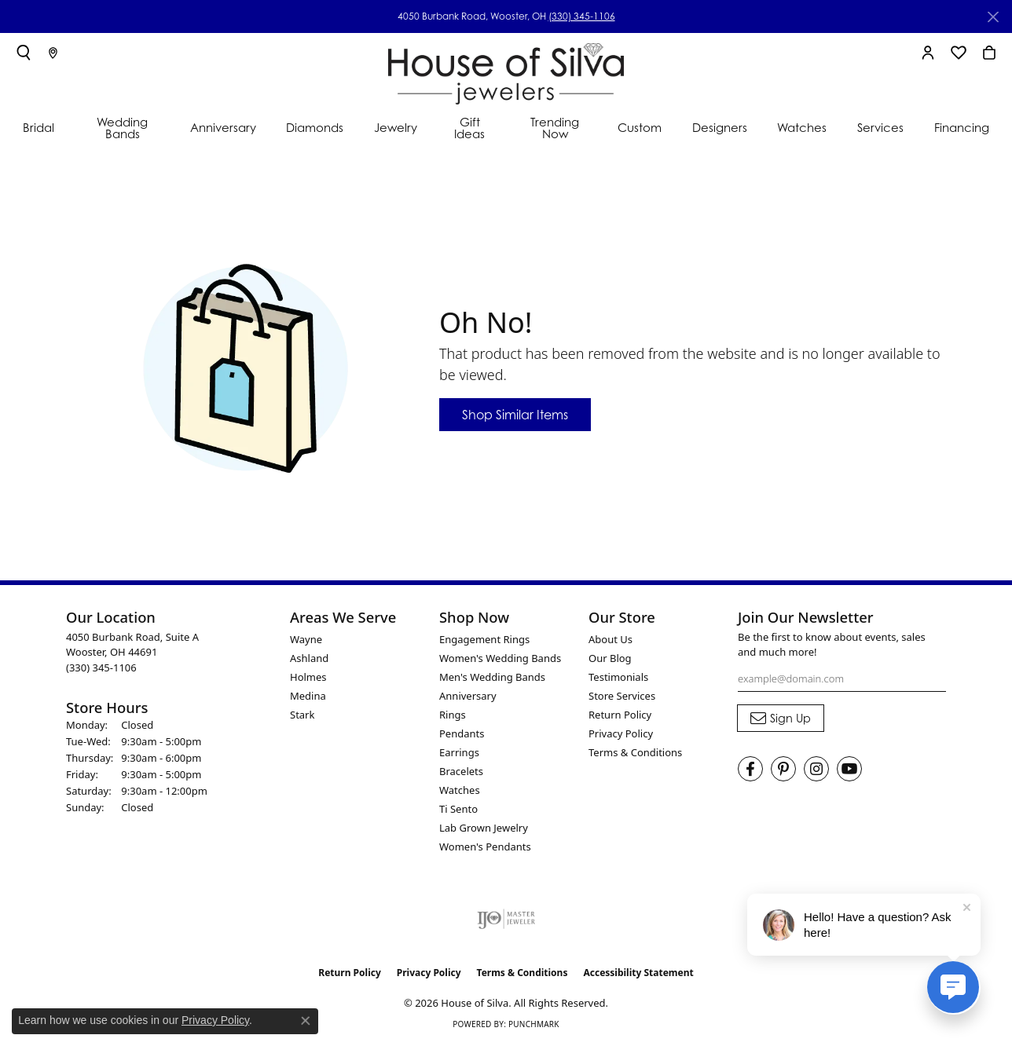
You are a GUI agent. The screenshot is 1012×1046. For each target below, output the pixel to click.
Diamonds (314, 127)
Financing (961, 127)
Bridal (38, 127)
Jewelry (395, 127)
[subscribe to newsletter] (780, 718)
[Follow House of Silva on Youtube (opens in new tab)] (849, 768)
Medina (308, 696)
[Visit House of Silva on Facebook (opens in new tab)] (750, 768)
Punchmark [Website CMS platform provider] (533, 1024)
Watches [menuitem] (459, 790)
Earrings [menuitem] (459, 752)
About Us (610, 639)
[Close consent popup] (305, 1021)
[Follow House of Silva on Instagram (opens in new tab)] (816, 768)
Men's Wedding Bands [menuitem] (492, 677)
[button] (23, 52)
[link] (53, 52)
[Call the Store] (101, 667)
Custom (640, 127)
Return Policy (619, 715)
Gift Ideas (469, 128)
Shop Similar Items (515, 414)
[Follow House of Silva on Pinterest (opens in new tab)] (783, 768)
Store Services (621, 696)
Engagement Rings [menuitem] (484, 639)
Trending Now (554, 128)
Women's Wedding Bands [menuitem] (500, 658)
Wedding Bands (122, 128)
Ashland (309, 658)
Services (880, 127)
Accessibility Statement (638, 972)
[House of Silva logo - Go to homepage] (506, 70)
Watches (802, 127)
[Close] (993, 17)
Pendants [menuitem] (461, 733)
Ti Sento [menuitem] (458, 809)
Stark (302, 715)
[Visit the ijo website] (506, 918)
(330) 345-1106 (581, 16)
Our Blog (610, 658)
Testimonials (618, 677)
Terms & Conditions (635, 752)
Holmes (308, 677)
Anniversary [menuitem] (468, 696)
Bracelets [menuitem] (461, 771)
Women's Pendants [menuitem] (485, 846)
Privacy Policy (620, 733)
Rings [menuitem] (452, 715)
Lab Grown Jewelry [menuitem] (483, 828)
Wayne (306, 639)
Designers (719, 127)
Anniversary (223, 127)
